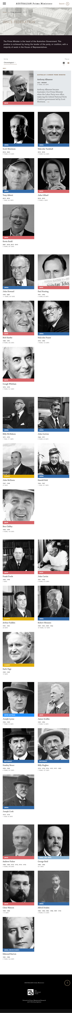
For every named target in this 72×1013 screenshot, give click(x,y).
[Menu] (4, 3)
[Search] (64, 3)
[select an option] (10, 62)
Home (5, 12)
